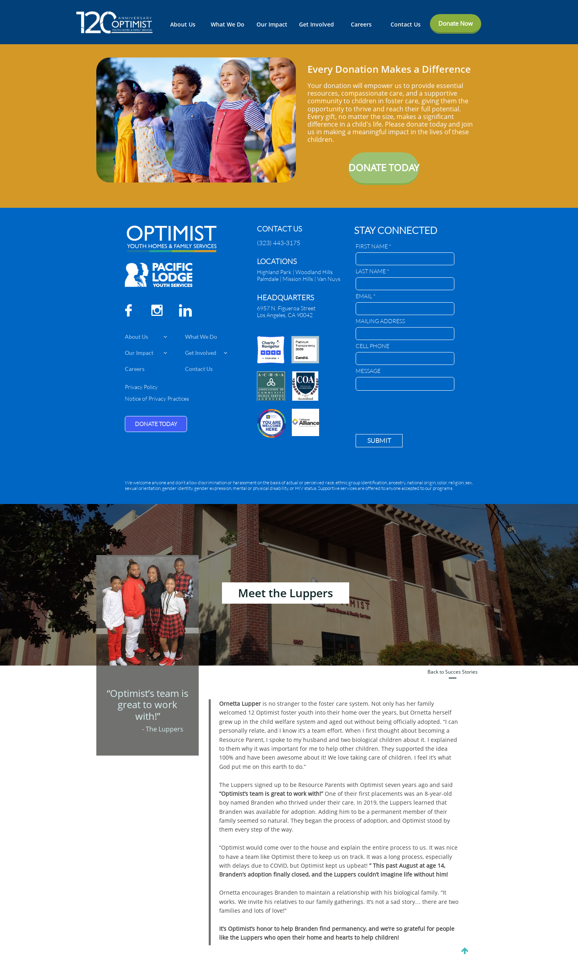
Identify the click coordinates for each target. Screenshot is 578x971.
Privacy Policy (141, 386)
